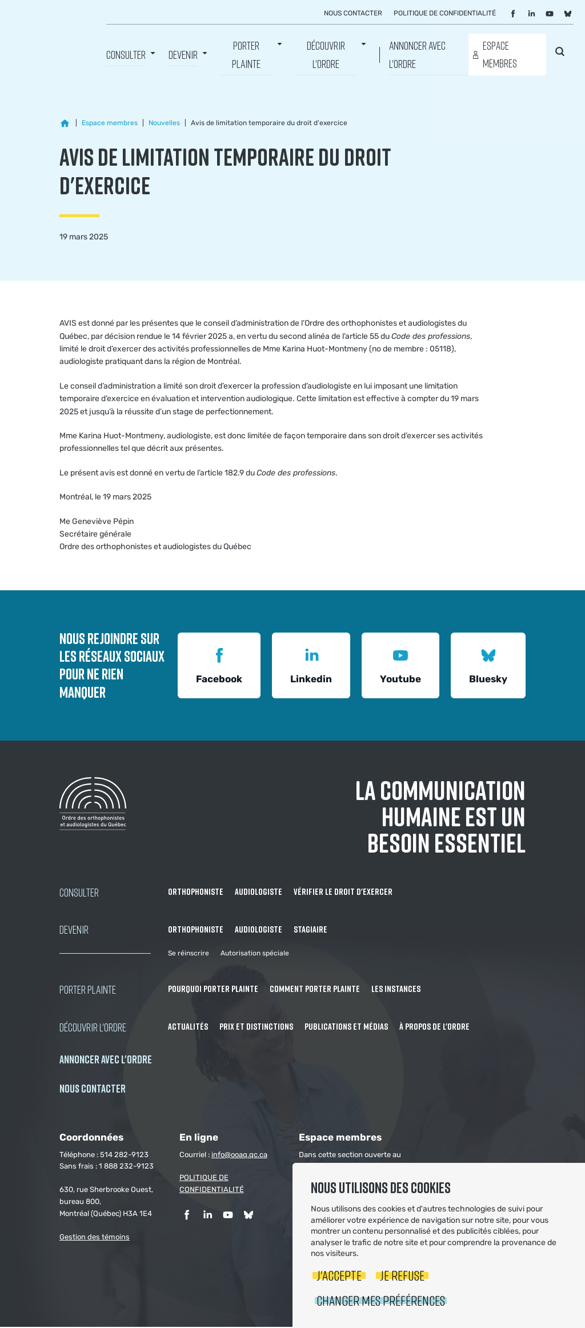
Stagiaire (310, 930)
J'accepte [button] (339, 1275)
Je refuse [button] (402, 1275)
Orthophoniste (195, 892)
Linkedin (311, 665)
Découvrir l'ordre (326, 54)
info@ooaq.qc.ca (239, 1155)
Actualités (188, 1027)
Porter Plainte (246, 54)
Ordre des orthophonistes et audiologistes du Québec (54, 37)
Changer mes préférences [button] (380, 1300)
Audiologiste (258, 892)
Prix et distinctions (256, 1027)
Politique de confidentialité (445, 13)
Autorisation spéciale (255, 954)
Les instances (395, 989)
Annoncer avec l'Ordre (417, 54)
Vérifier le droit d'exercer (343, 892)
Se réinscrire (188, 954)
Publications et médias (346, 1027)
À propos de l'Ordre (434, 1027)
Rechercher (560, 52)
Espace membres (500, 54)
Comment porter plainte (315, 989)
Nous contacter (353, 13)
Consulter (126, 54)
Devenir (183, 54)
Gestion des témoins (94, 1238)
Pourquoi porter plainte (213, 989)
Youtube (400, 665)
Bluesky (488, 665)
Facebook (219, 665)
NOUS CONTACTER (92, 1089)
